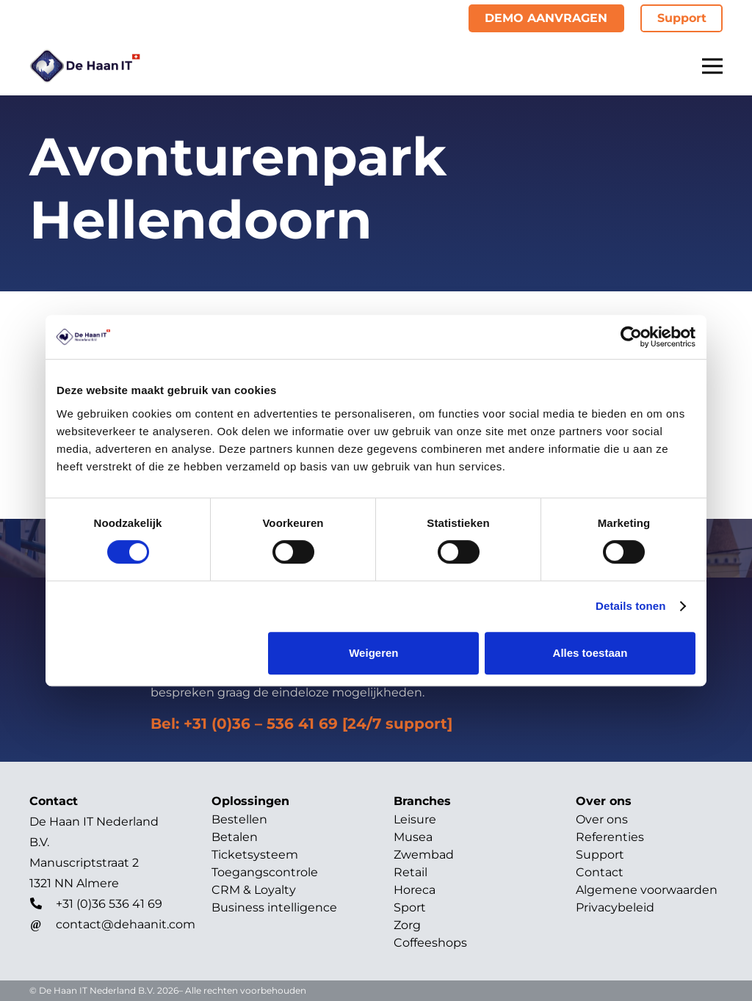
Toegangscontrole (265, 872)
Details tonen (630, 606)
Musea (413, 837)
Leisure (415, 819)
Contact (599, 872)
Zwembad (424, 855)
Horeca (414, 890)
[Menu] (712, 66)
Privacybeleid (615, 907)
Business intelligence (274, 907)
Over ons (602, 819)
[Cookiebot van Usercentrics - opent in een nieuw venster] (631, 337)
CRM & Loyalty (254, 890)
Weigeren (373, 653)
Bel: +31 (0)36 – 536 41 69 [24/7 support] (301, 723)
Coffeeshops (430, 943)
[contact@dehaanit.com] (42, 924)
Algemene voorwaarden (646, 890)
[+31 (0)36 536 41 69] (42, 904)
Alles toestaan (590, 653)
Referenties (610, 837)
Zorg (407, 925)
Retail (410, 872)
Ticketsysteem (255, 855)
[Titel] (84, 66)
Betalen (235, 837)
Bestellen (239, 819)
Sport (410, 907)
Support (600, 855)
